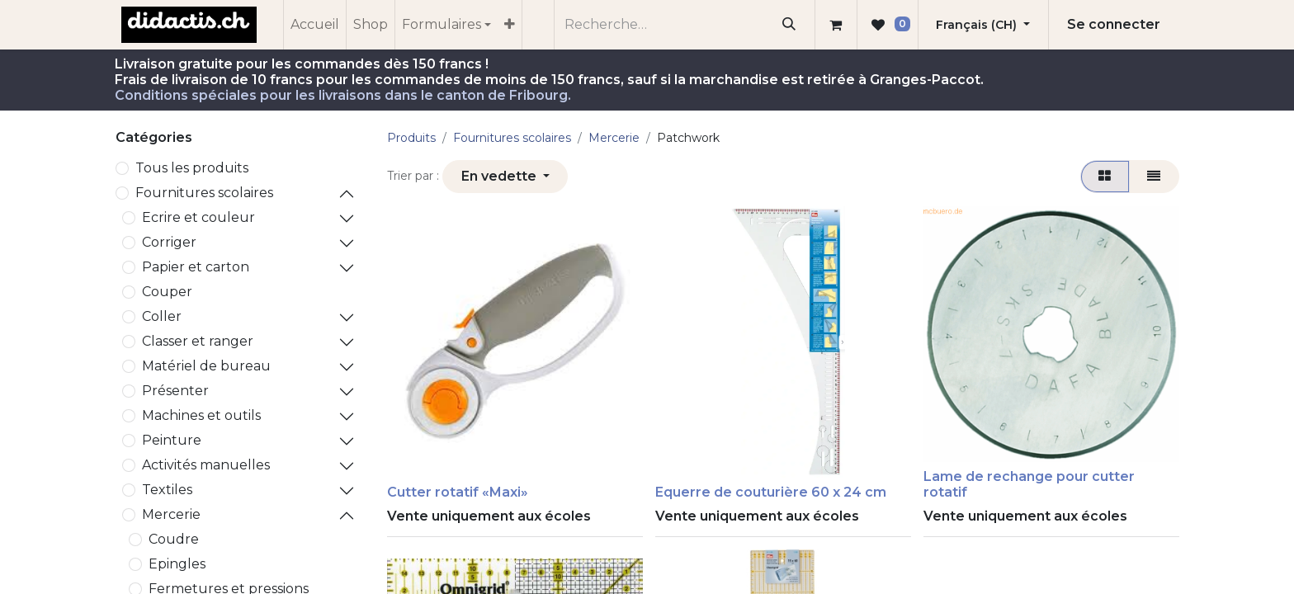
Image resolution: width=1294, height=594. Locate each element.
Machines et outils (201, 415)
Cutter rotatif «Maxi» (457, 492)
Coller (162, 316)
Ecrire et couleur (198, 217)
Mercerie (171, 514)
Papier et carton (195, 267)
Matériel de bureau (206, 366)
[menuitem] (315, 25)
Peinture (171, 440)
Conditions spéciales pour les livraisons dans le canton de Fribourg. (343, 95)
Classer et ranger (197, 341)
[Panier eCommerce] (836, 25)
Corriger (169, 242)
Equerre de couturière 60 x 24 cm (770, 492)
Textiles (167, 489)
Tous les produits (191, 168)
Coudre (174, 539)
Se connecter (1113, 24)
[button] (505, 176)
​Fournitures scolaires (204, 192)
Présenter (175, 390)
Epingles (177, 564)
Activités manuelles (206, 465)
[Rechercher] (789, 25)
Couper (167, 291)
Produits (411, 137)
